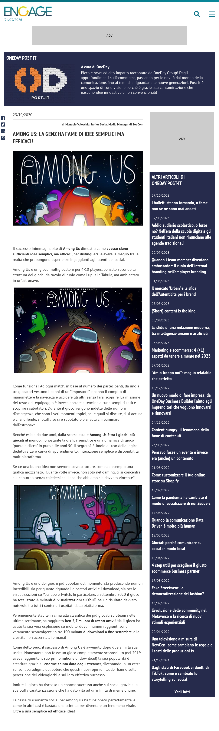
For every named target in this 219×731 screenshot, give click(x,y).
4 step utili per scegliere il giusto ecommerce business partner (179, 568)
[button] (212, 14)
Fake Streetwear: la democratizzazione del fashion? (178, 591)
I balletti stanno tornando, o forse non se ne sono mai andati (179, 206)
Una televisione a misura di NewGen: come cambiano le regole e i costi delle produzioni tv (182, 645)
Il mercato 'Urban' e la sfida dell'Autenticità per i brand (174, 291)
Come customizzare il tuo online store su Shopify (178, 478)
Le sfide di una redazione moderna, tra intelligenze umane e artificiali (181, 330)
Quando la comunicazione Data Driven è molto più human (177, 523)
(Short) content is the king (174, 311)
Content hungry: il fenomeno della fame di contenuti (180, 433)
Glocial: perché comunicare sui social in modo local (177, 545)
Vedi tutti (182, 692)
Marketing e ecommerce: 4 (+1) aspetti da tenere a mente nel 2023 (181, 353)
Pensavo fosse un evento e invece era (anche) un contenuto (180, 455)
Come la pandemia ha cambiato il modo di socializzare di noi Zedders (181, 500)
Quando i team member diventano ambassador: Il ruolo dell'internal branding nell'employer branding (180, 266)
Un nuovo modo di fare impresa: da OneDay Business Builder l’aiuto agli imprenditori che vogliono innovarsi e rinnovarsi (182, 404)
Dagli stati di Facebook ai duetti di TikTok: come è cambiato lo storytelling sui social (180, 673)
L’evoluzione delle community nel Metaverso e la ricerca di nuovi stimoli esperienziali (179, 616)
